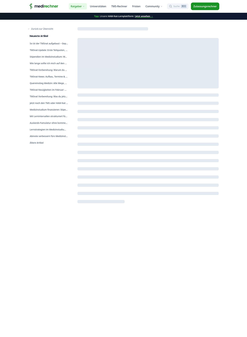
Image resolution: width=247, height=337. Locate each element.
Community (154, 6)
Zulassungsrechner (205, 6)
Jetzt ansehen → (144, 16)
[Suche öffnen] (177, 6)
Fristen (136, 6)
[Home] (43, 6)
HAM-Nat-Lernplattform (120, 16)
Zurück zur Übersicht (40, 28)
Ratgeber (78, 6)
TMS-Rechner (119, 6)
